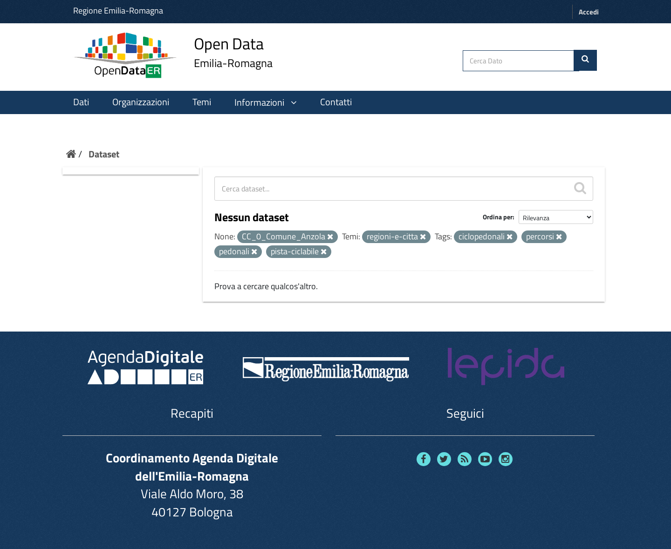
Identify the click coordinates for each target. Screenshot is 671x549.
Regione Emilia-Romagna (118, 10)
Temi (201, 102)
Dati (81, 102)
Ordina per (498, 217)
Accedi (589, 12)
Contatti (336, 102)
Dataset (104, 154)
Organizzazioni (140, 102)
